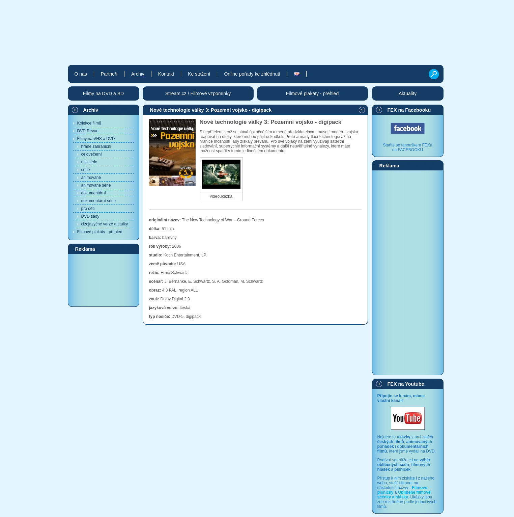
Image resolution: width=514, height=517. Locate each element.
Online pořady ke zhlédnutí (252, 74)
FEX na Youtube (406, 384)
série (85, 169)
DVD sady (90, 216)
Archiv (90, 110)
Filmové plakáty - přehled (99, 231)
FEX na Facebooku (409, 110)
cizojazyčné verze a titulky (104, 224)
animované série (96, 185)
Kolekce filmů (89, 123)
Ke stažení (199, 74)
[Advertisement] (103, 279)
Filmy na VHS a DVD (96, 138)
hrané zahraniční (96, 146)
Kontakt (166, 74)
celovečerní (91, 154)
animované (91, 177)
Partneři (109, 74)
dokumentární (93, 193)
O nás (81, 74)
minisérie (89, 162)
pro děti (88, 208)
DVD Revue (87, 131)
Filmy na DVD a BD (103, 93)
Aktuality (408, 93)
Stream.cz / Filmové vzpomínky (198, 93)
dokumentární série (98, 200)
